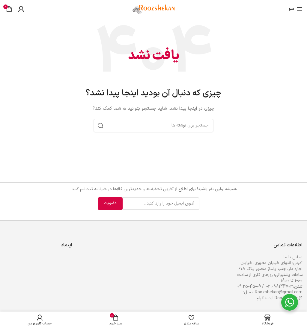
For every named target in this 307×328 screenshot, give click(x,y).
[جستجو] (153, 125)
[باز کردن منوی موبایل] (296, 9)
